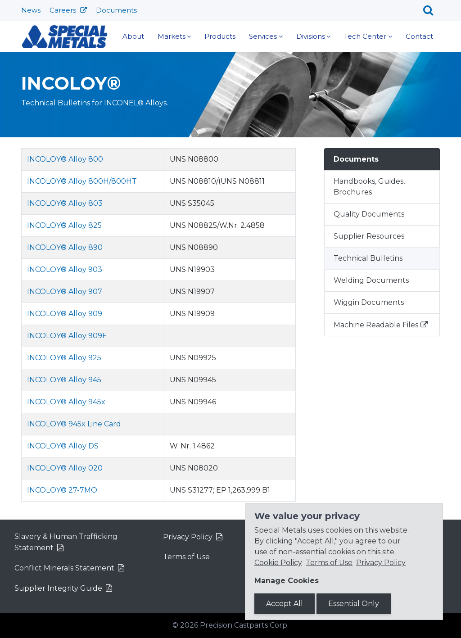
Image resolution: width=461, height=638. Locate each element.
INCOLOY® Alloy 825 (64, 225)
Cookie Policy (278, 562)
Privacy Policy (187, 537)
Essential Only (353, 603)
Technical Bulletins (368, 258)
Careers (64, 10)
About (133, 36)
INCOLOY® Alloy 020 (65, 468)
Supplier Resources (369, 236)
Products (219, 36)
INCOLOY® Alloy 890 (65, 247)
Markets (171, 36)
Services (263, 36)
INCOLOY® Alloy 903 (64, 269)
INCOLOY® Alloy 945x (66, 402)
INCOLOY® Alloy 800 (65, 159)
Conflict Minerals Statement (64, 568)
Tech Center (365, 36)
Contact (419, 36)
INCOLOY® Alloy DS (63, 446)
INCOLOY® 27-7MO (62, 490)
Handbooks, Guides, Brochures (369, 186)
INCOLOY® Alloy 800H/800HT (82, 181)
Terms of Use (186, 556)
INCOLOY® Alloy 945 (64, 380)
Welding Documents (371, 280)
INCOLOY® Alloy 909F (67, 335)
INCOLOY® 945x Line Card (74, 424)
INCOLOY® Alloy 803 (65, 203)
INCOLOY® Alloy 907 (64, 291)
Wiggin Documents (369, 302)
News (31, 10)
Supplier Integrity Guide (58, 588)
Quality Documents (369, 214)
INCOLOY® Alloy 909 (64, 313)
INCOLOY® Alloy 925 (64, 357)
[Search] (431, 10)
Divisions (310, 36)
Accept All (284, 603)
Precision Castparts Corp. (244, 625)
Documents (116, 10)
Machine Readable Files (376, 325)
